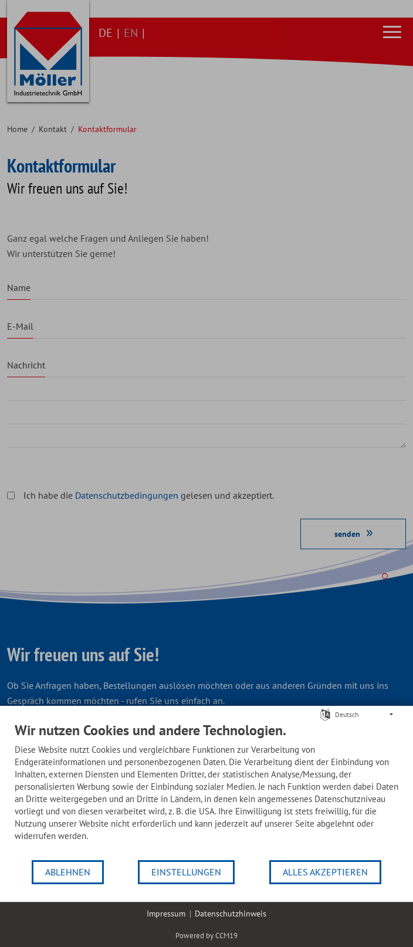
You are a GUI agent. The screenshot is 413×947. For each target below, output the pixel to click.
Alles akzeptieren (325, 872)
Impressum (166, 913)
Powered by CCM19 (206, 936)
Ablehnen (67, 872)
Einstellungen (186, 872)
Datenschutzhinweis (230, 913)
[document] (206, 790)
